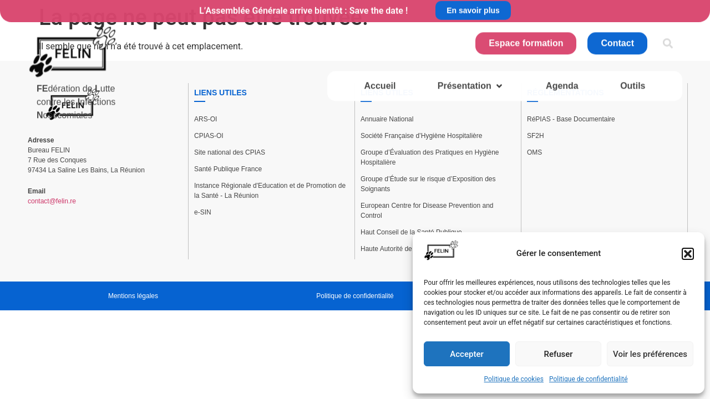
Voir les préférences (650, 354)
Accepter (466, 354)
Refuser (558, 354)
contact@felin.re (52, 201)
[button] (687, 253)
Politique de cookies (514, 379)
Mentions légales (133, 296)
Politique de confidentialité (588, 379)
